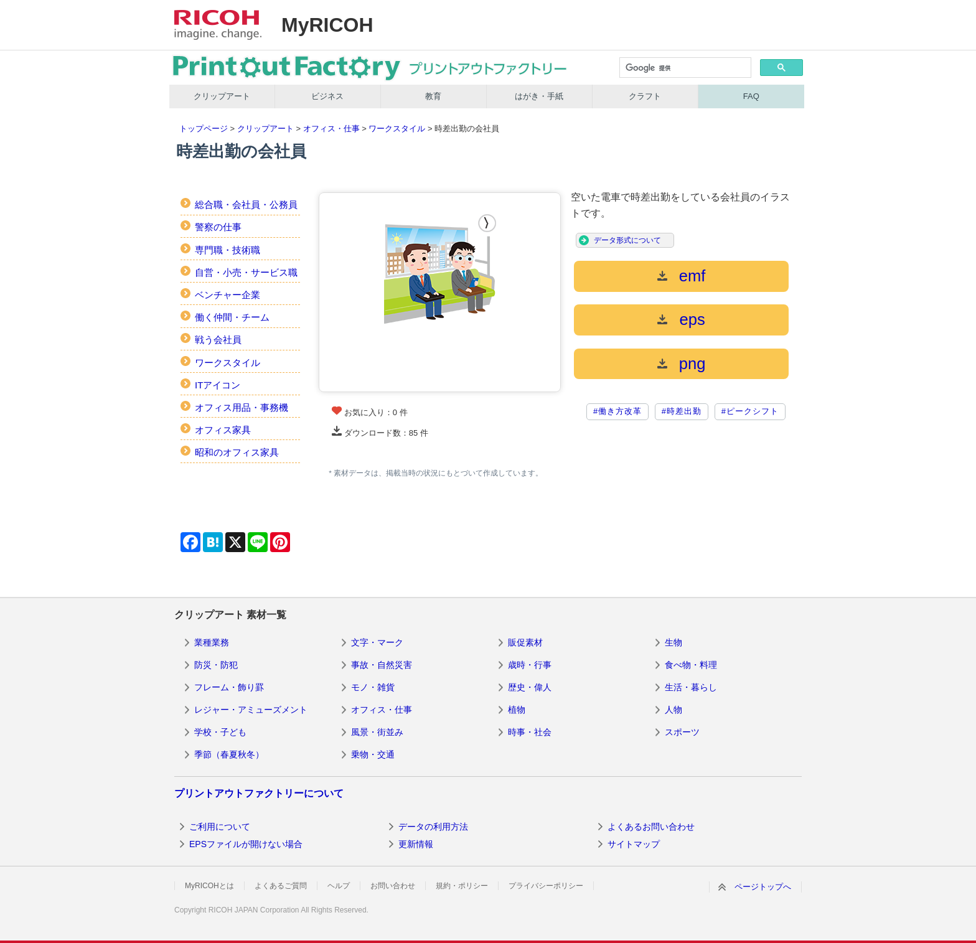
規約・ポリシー (462, 885)
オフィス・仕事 (331, 128)
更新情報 (415, 844)
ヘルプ (338, 885)
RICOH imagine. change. (217, 25)
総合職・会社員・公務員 (246, 204)
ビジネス (327, 96)
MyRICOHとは (209, 885)
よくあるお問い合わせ (651, 827)
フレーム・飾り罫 (229, 687)
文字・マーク (377, 642)
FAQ (751, 96)
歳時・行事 (529, 665)
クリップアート (222, 96)
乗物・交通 (373, 754)
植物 (516, 710)
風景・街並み (377, 732)
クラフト (645, 96)
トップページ (203, 128)
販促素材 (525, 642)
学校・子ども (220, 732)
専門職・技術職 (227, 250)
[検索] (684, 68)
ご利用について (219, 827)
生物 (673, 642)
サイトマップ (634, 844)
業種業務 (211, 642)
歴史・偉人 (529, 687)
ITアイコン (217, 385)
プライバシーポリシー (546, 885)
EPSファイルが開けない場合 (246, 844)
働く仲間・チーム (232, 317)
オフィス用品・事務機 (241, 407)
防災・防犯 (216, 665)
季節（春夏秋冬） (229, 754)
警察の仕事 (218, 227)
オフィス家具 (223, 430)
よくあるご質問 (281, 885)
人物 (673, 710)
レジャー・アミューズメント (250, 710)
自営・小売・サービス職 (246, 272)
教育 (433, 96)
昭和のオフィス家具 (237, 452)
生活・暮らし (691, 687)
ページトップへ (762, 886)
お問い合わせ (392, 885)
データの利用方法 (433, 827)
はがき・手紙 (539, 96)
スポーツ (682, 732)
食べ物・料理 (691, 665)
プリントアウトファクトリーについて (259, 793)
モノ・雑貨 (373, 687)
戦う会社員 (218, 339)
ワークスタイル (396, 128)
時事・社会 (529, 732)
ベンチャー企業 (227, 294)
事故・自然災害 (381, 665)
